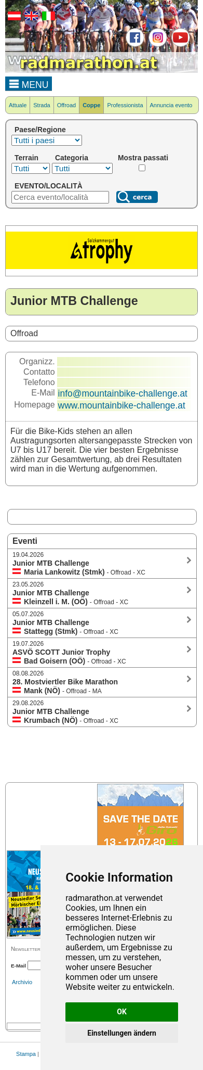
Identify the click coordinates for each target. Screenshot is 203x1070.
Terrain (26, 158)
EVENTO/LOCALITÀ (49, 186)
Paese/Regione (40, 129)
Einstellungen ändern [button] (121, 1033)
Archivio (22, 982)
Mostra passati (143, 158)
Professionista (125, 105)
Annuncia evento (171, 105)
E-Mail (18, 966)
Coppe (91, 105)
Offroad (66, 105)
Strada (41, 105)
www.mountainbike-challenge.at (121, 405)
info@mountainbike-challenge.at (122, 393)
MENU (29, 83)
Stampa (26, 1054)
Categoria (71, 158)
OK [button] (122, 1012)
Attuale (17, 105)
